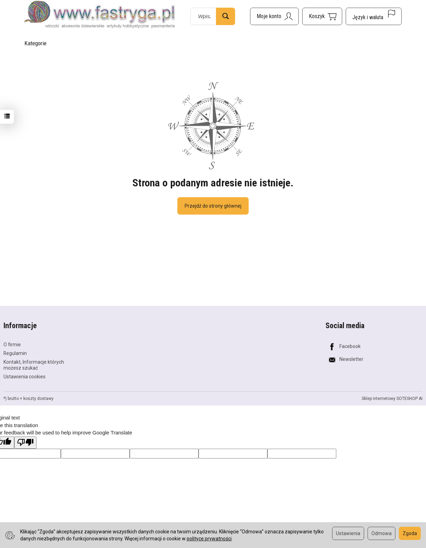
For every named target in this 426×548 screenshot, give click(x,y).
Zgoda (410, 533)
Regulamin (15, 353)
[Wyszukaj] (225, 16)
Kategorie (35, 43)
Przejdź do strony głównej (213, 206)
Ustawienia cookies (24, 376)
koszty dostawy (38, 398)
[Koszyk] (322, 16)
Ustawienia (348, 533)
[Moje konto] (274, 16)
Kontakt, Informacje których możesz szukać (33, 365)
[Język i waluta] (374, 16)
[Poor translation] (25, 443)
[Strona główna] (99, 15)
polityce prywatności (209, 538)
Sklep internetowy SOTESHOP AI (392, 398)
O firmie (12, 344)
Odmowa (381, 533)
